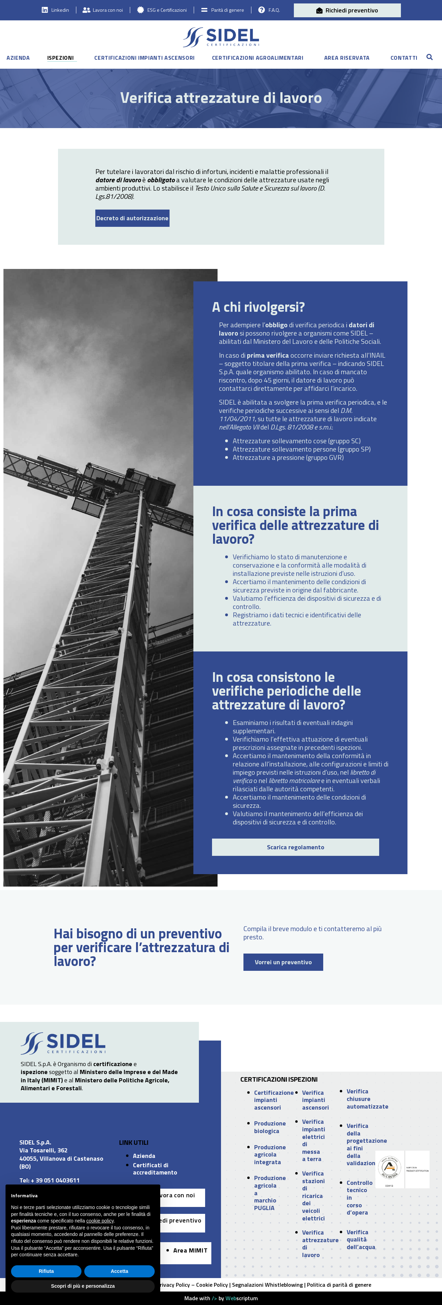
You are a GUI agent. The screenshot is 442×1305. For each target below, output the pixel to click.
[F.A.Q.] (261, 10)
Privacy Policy (173, 1284)
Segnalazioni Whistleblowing (267, 1284)
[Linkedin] (45, 10)
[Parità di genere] (204, 10)
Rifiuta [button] (46, 1271)
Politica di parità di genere (339, 1284)
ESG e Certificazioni (167, 9)
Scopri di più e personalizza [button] (83, 1286)
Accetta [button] (119, 1271)
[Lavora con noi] (87, 10)
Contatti (404, 58)
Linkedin (61, 9)
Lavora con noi (109, 9)
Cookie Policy (212, 1284)
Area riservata (347, 58)
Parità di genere (227, 9)
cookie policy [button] (100, 1221)
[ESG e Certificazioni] (141, 10)
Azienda (18, 58)
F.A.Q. (273, 9)
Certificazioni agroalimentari (258, 58)
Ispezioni (60, 58)
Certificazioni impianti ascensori (144, 58)
